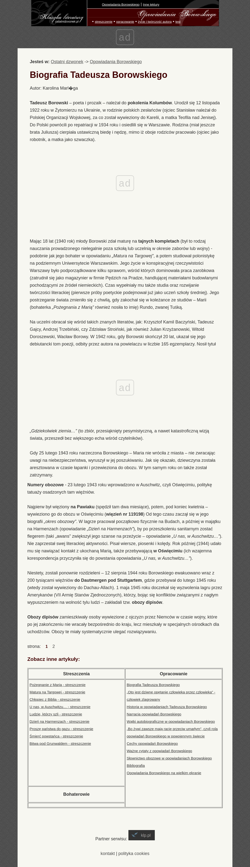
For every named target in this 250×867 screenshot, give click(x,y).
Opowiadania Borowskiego (121, 4)
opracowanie (125, 22)
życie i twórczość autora (155, 22)
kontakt (108, 853)
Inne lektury (151, 4)
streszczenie (103, 22)
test (177, 22)
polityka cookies (133, 853)
